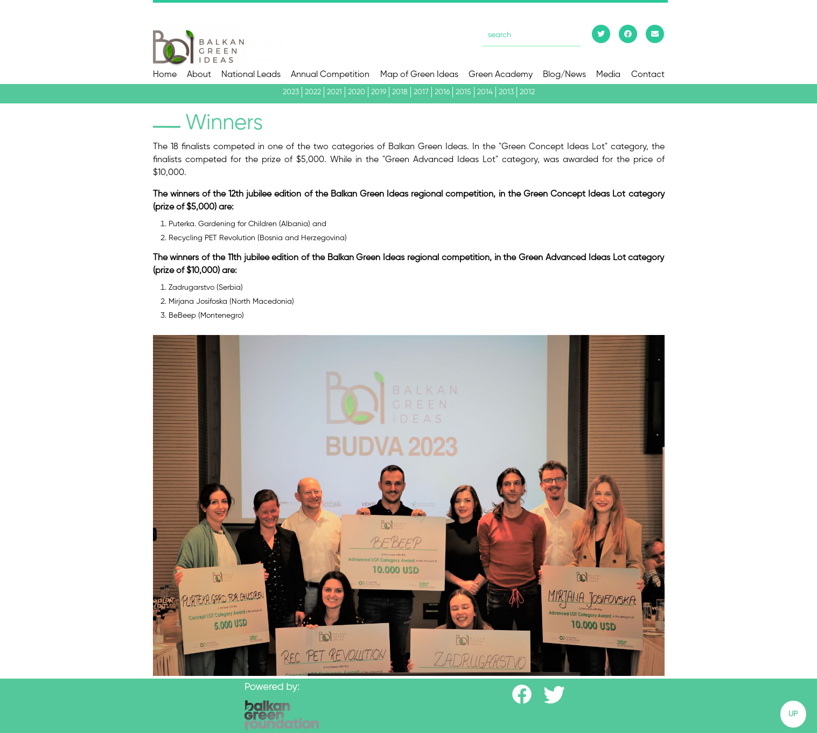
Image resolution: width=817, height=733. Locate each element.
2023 (291, 92)
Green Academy (501, 75)
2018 (400, 92)
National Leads (251, 75)
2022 (313, 92)
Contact (648, 75)
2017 (421, 92)
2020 (356, 92)
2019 (378, 92)
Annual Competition (330, 75)
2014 (485, 92)
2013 (506, 92)
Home (165, 75)
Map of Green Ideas (419, 75)
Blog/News (564, 75)
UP (793, 714)
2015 (463, 92)
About (199, 75)
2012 (527, 92)
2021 (334, 92)
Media (608, 75)
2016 (442, 92)
